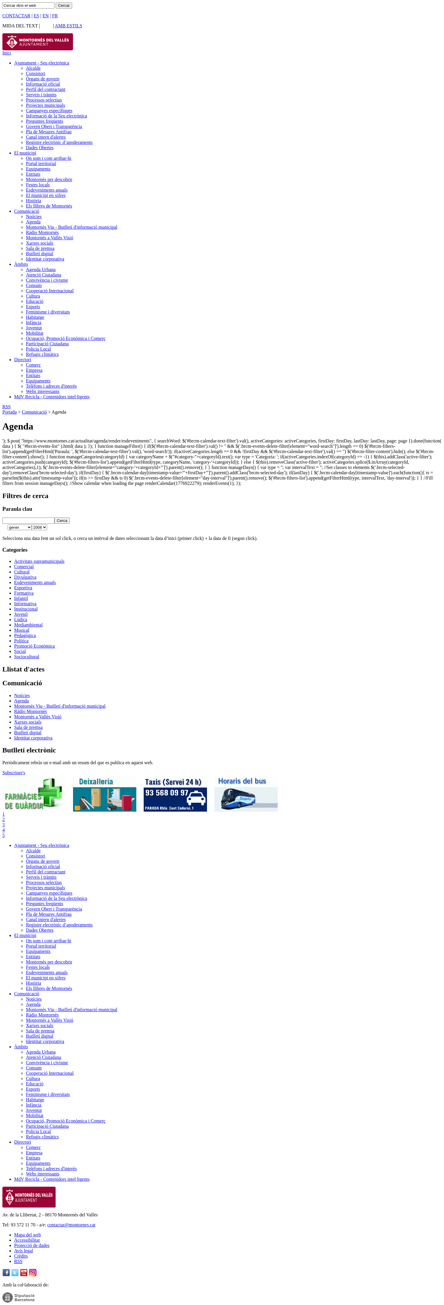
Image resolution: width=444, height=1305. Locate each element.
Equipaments (38, 168)
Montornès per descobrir (49, 179)
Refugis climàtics (42, 354)
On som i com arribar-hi (48, 158)
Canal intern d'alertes (46, 137)
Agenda (33, 221)
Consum (34, 285)
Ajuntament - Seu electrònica (41, 62)
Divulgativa (25, 577)
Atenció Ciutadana (43, 274)
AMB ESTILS (68, 25)
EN (45, 15)
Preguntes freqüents (44, 121)
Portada (9, 411)
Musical (21, 630)
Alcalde (33, 68)
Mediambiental (28, 624)
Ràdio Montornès (42, 232)
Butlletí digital (39, 253)
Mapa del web (27, 1234)
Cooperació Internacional (50, 290)
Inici (6, 52)
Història (33, 200)
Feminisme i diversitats (48, 311)
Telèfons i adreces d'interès (51, 386)
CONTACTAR (16, 15)
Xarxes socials (39, 243)
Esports (33, 306)
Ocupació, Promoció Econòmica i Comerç (66, 338)
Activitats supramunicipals (39, 561)
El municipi (25, 152)
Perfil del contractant (45, 89)
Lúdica (20, 619)
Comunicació (26, 211)
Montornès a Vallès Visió (49, 237)
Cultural (21, 571)
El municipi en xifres (46, 195)
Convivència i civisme (47, 280)
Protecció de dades (31, 1245)
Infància (33, 322)
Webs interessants (42, 391)
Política (21, 640)
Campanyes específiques (49, 110)
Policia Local (38, 348)
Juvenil (21, 614)
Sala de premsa (40, 248)
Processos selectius (44, 99)
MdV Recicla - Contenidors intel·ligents (52, 396)
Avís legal (23, 1250)
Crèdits (21, 1255)
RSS (6, 406)
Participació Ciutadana (47, 343)
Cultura (33, 296)
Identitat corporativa (45, 258)
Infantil (21, 598)
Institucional (26, 608)
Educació (35, 301)
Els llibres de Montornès (49, 205)
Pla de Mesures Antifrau (49, 131)
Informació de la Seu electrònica (56, 115)
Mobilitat (35, 333)
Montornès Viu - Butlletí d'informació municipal (71, 227)
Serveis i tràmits (41, 94)
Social (20, 651)
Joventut (34, 327)
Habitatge (35, 317)
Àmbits (21, 264)
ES (36, 15)
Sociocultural (26, 656)
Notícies (34, 216)
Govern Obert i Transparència (54, 126)
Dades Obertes (40, 147)
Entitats (33, 174)
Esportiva (23, 587)
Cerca (62, 520)
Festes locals (38, 184)
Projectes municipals (45, 105)
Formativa (24, 593)
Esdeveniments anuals (47, 190)
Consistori (35, 73)
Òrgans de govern (42, 78)
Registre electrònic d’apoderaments (59, 142)
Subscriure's (13, 772)
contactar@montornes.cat (71, 1224)
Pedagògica (25, 635)
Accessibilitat (27, 1240)
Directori (22, 359)
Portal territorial (41, 163)
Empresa (34, 370)
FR (55, 15)
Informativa (25, 603)
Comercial (24, 566)
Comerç (33, 364)
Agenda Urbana (41, 269)
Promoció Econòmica (34, 646)
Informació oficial (43, 84)
